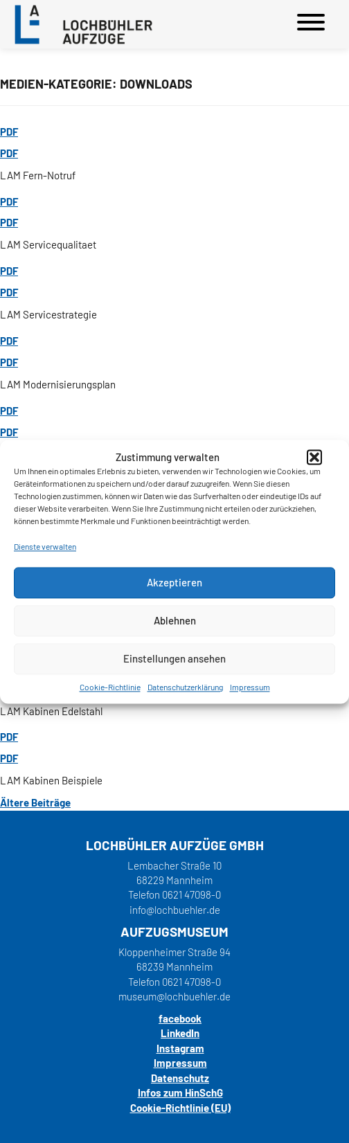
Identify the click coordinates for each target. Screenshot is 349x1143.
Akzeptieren (174, 582)
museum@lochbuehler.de (174, 996)
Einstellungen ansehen (174, 658)
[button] (314, 458)
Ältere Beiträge (35, 802)
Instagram (180, 1048)
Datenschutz (180, 1078)
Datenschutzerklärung (185, 687)
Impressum (250, 687)
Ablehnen (175, 620)
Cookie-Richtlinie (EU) (180, 1107)
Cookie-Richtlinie (110, 687)
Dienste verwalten (45, 547)
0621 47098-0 (191, 894)
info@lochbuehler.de (174, 909)
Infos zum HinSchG (180, 1092)
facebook (180, 1018)
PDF (9, 131)
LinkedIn (180, 1033)
